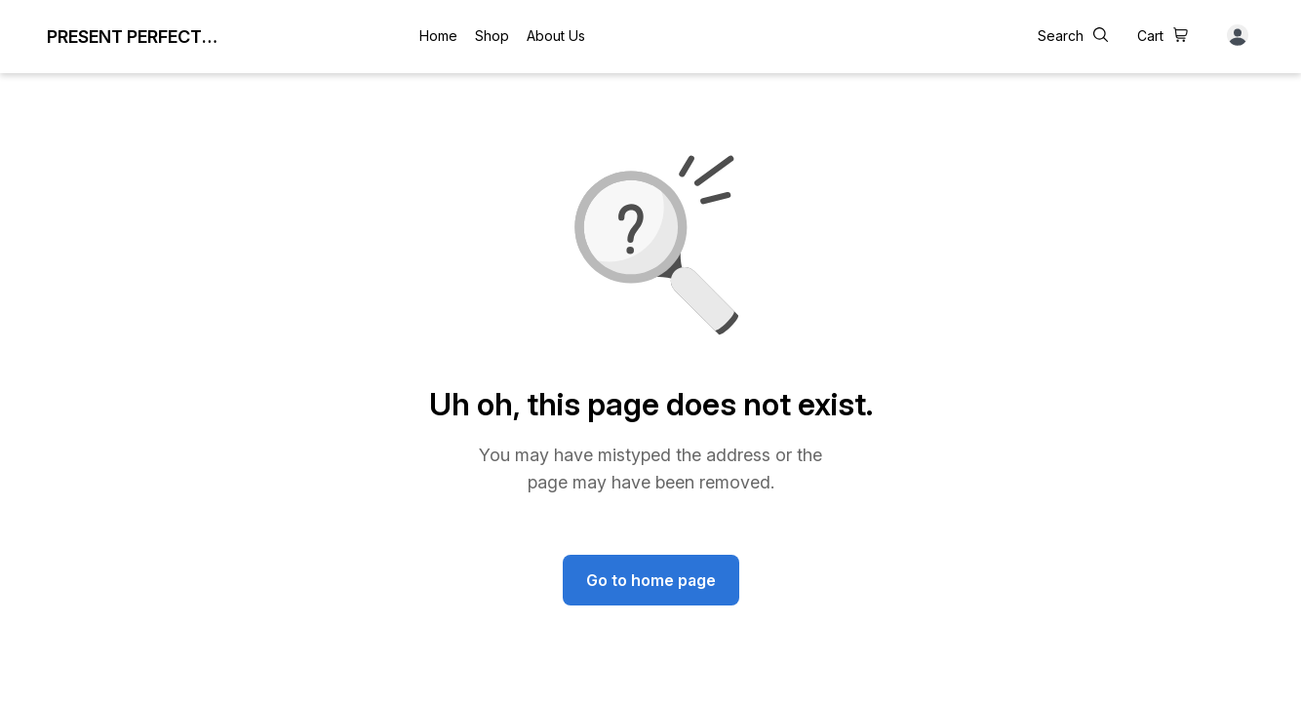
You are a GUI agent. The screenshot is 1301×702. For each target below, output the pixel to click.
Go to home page (651, 580)
